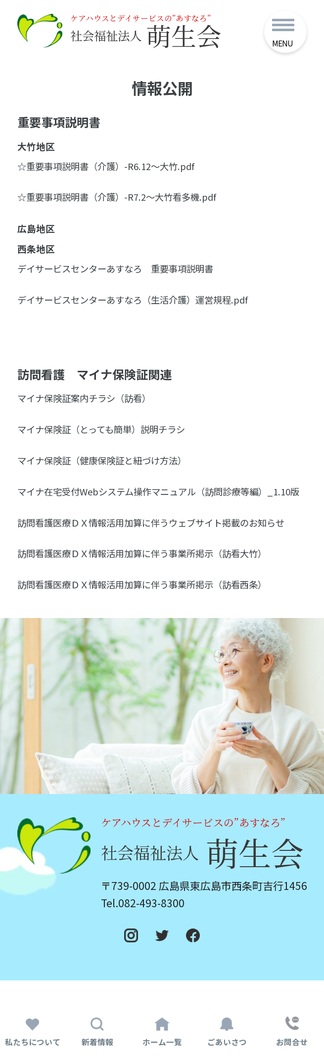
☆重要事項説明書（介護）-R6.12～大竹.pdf (110, 172)
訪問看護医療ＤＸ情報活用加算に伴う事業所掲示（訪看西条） (148, 605)
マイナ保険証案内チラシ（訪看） (87, 404)
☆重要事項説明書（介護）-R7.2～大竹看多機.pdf (122, 203)
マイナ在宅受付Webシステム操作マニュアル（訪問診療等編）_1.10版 (161, 504)
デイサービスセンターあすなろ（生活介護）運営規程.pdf (138, 306)
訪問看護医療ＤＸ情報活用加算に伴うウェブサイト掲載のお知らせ (158, 542)
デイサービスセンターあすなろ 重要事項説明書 (120, 275)
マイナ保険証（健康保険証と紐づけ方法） (106, 466)
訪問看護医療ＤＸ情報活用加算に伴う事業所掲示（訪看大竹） (148, 573)
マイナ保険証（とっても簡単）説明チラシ (105, 435)
